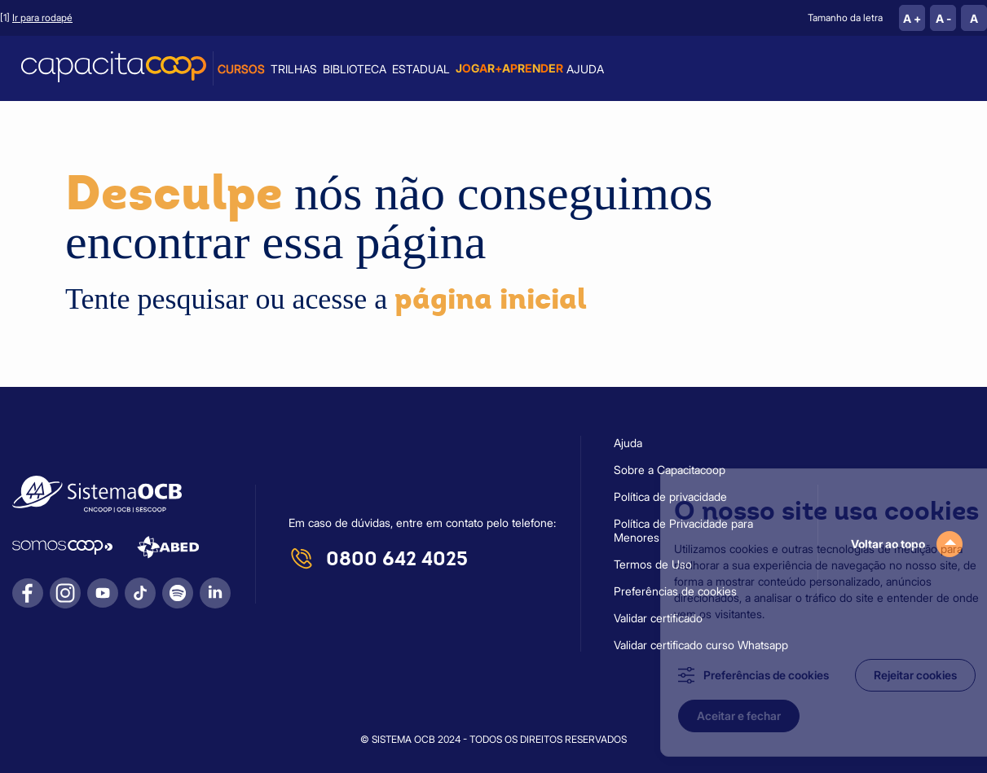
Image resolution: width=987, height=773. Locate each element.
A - (943, 18)
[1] (36, 18)
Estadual (421, 69)
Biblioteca (354, 69)
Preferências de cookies (742, 675)
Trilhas (294, 69)
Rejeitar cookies (891, 675)
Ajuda (585, 69)
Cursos (241, 69)
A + (912, 18)
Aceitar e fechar (715, 715)
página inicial (490, 298)
